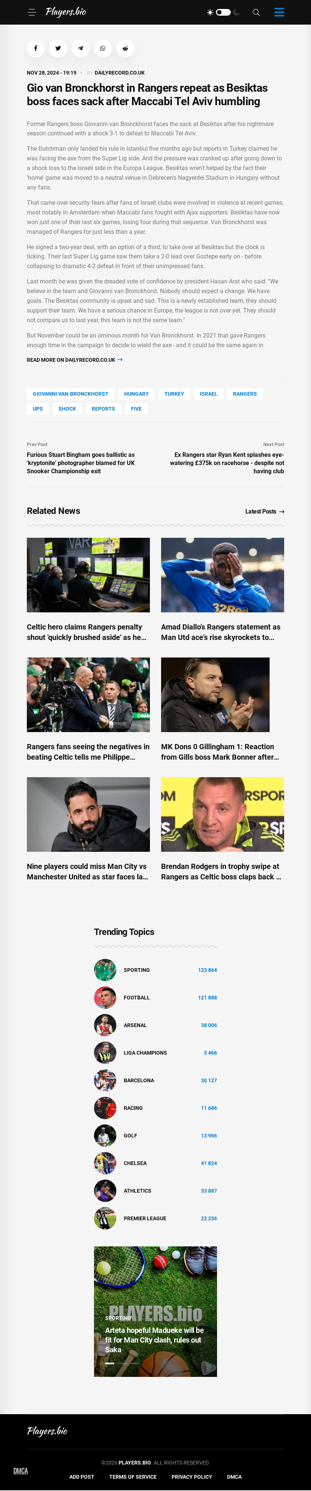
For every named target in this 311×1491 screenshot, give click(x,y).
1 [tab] (109, 1364)
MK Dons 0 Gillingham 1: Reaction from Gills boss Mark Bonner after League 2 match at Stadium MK (217, 758)
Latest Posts (265, 512)
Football (137, 998)
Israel (208, 395)
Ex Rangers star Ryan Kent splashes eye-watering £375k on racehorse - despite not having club (227, 463)
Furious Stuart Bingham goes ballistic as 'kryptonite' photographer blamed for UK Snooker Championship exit (81, 463)
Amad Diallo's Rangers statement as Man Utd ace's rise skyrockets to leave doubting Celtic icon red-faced (221, 638)
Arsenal (135, 1026)
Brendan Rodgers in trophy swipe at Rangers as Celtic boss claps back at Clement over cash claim (222, 877)
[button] (36, 49)
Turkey (174, 395)
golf (130, 1136)
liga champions (145, 1054)
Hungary (136, 395)
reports (103, 409)
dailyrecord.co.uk (120, 73)
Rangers (245, 395)
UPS (38, 409)
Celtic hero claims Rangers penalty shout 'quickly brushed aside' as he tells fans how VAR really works (84, 638)
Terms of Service (133, 1478)
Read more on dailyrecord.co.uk (75, 360)
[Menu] (32, 12)
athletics (137, 1192)
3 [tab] (135, 1364)
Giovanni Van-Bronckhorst (71, 395)
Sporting (137, 971)
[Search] (256, 12)
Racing (133, 1109)
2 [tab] (122, 1364)
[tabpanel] (155, 1312)
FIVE (136, 409)
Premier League (145, 1219)
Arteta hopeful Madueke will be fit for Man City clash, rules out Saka (154, 1341)
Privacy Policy (192, 1478)
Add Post (81, 1478)
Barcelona (139, 1081)
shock (67, 409)
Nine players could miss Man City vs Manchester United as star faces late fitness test (88, 877)
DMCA (234, 1478)
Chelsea (135, 1164)
